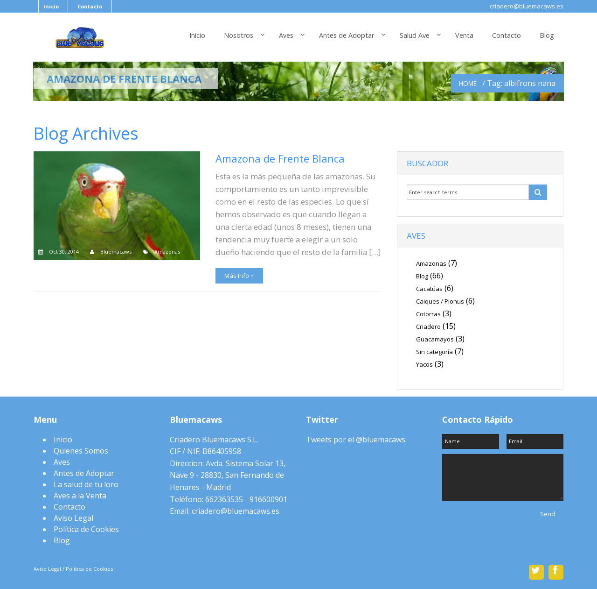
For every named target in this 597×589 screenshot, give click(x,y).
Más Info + (239, 275)
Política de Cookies (86, 529)
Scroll (298, 556)
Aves (286, 35)
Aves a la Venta (80, 495)
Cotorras (428, 314)
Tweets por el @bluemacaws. (356, 439)
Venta (464, 35)
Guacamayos (435, 339)
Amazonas (167, 251)
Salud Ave (415, 35)
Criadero (428, 326)
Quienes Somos (81, 451)
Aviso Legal (73, 518)
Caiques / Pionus (440, 301)
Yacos (424, 364)
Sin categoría (434, 352)
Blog (547, 35)
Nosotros (238, 35)
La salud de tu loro (86, 484)
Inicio (51, 6)
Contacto (89, 6)
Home (468, 83)
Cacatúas (429, 288)
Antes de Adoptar (346, 35)
